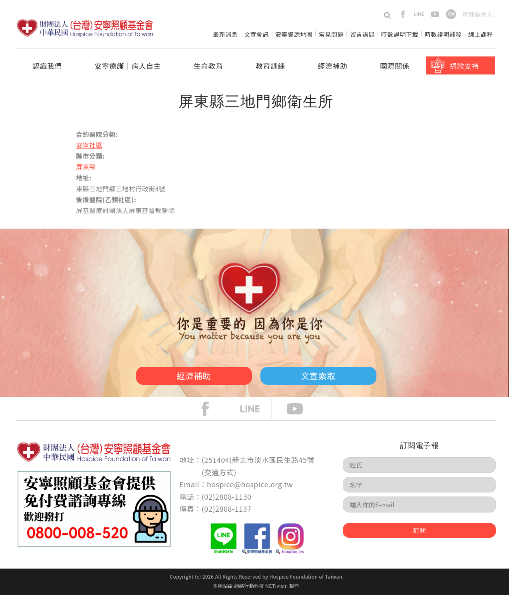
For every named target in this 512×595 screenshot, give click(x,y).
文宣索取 (318, 376)
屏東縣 (86, 166)
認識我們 (47, 65)
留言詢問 (362, 34)
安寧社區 (89, 145)
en (451, 14)
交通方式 (219, 472)
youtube (435, 14)
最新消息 (225, 34)
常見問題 (331, 34)
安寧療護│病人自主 (127, 65)
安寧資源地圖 (293, 34)
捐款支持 (464, 65)
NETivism (276, 585)
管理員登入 (477, 14)
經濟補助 (333, 65)
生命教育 (208, 65)
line (419, 14)
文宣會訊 (256, 34)
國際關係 (395, 65)
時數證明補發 (443, 34)
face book (211, 409)
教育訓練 (270, 65)
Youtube (301, 409)
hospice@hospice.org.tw (250, 484)
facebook (403, 14)
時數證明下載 (399, 34)
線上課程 (480, 34)
